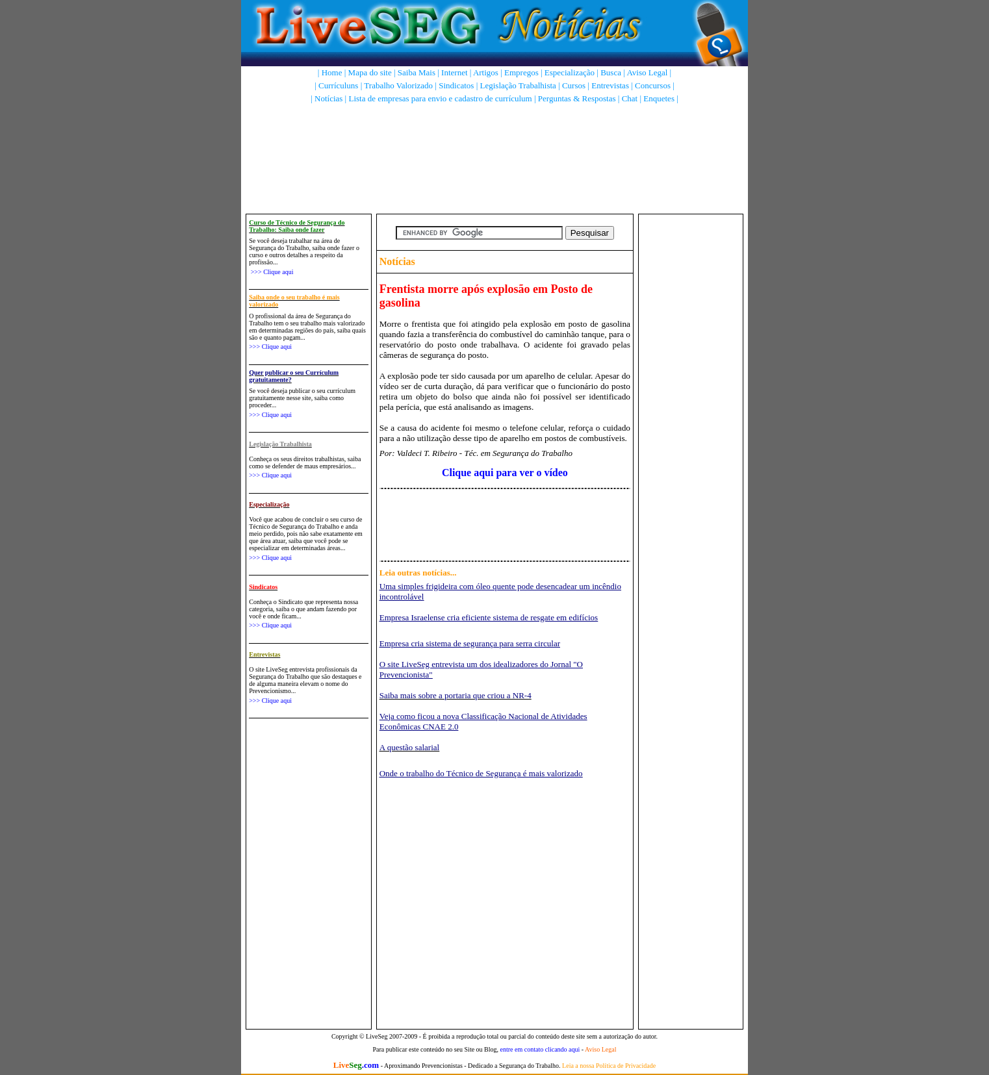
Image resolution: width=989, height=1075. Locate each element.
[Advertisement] (497, 146)
